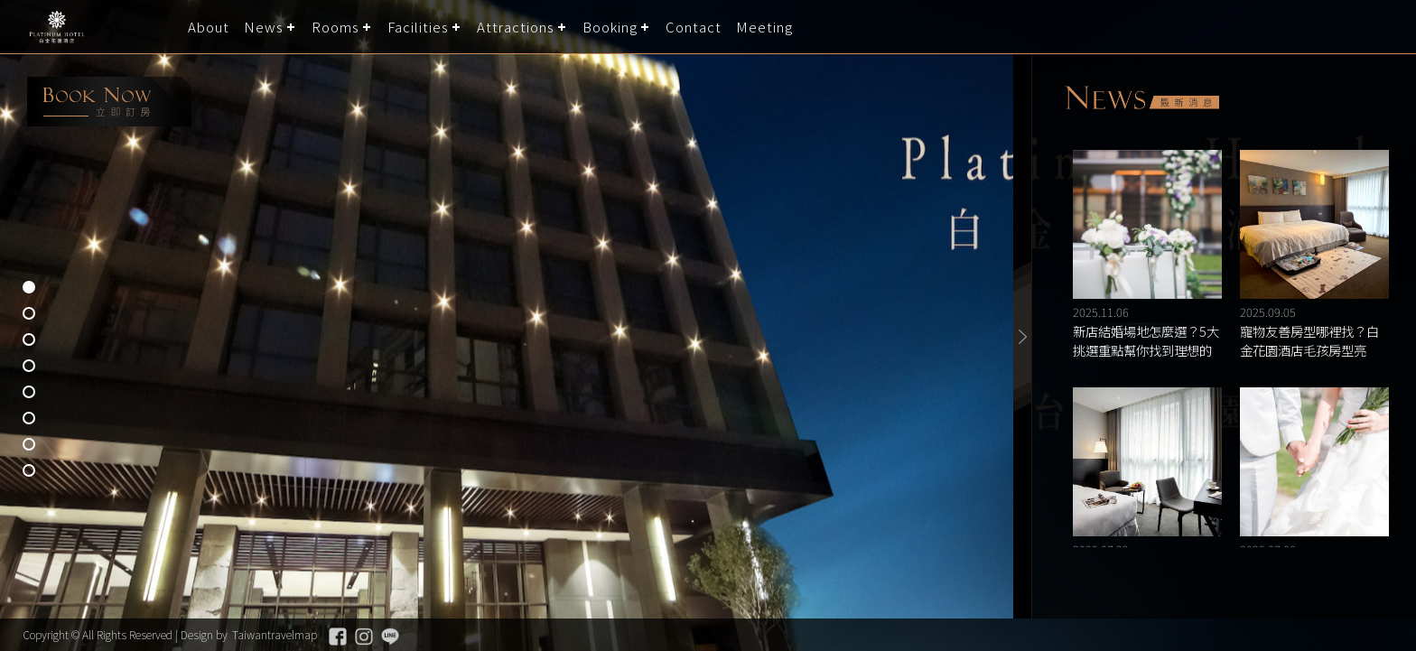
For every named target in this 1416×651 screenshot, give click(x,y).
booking (109, 101)
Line (390, 637)
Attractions (515, 26)
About (208, 26)
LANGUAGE (1391, 27)
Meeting (764, 26)
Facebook (338, 637)
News (264, 26)
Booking (610, 26)
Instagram (364, 637)
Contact (694, 26)
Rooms (335, 26)
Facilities (418, 26)
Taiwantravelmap (274, 634)
